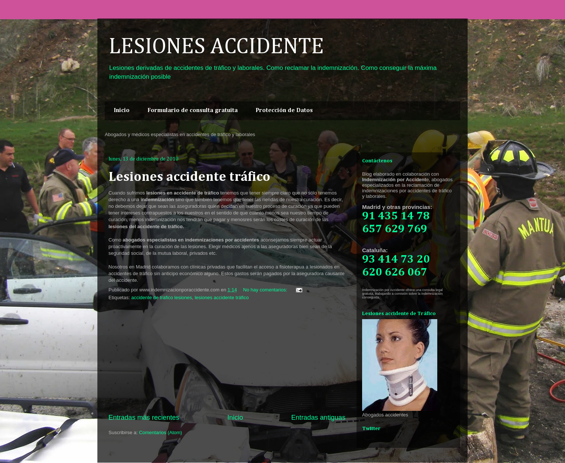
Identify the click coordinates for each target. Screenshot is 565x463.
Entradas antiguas (318, 417)
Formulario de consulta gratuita (192, 111)
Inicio (122, 111)
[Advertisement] (226, 357)
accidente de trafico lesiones (161, 297)
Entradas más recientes (143, 417)
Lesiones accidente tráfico (189, 177)
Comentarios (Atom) (160, 432)
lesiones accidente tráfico (222, 297)
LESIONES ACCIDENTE (216, 47)
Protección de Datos (284, 111)
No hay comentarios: (266, 290)
